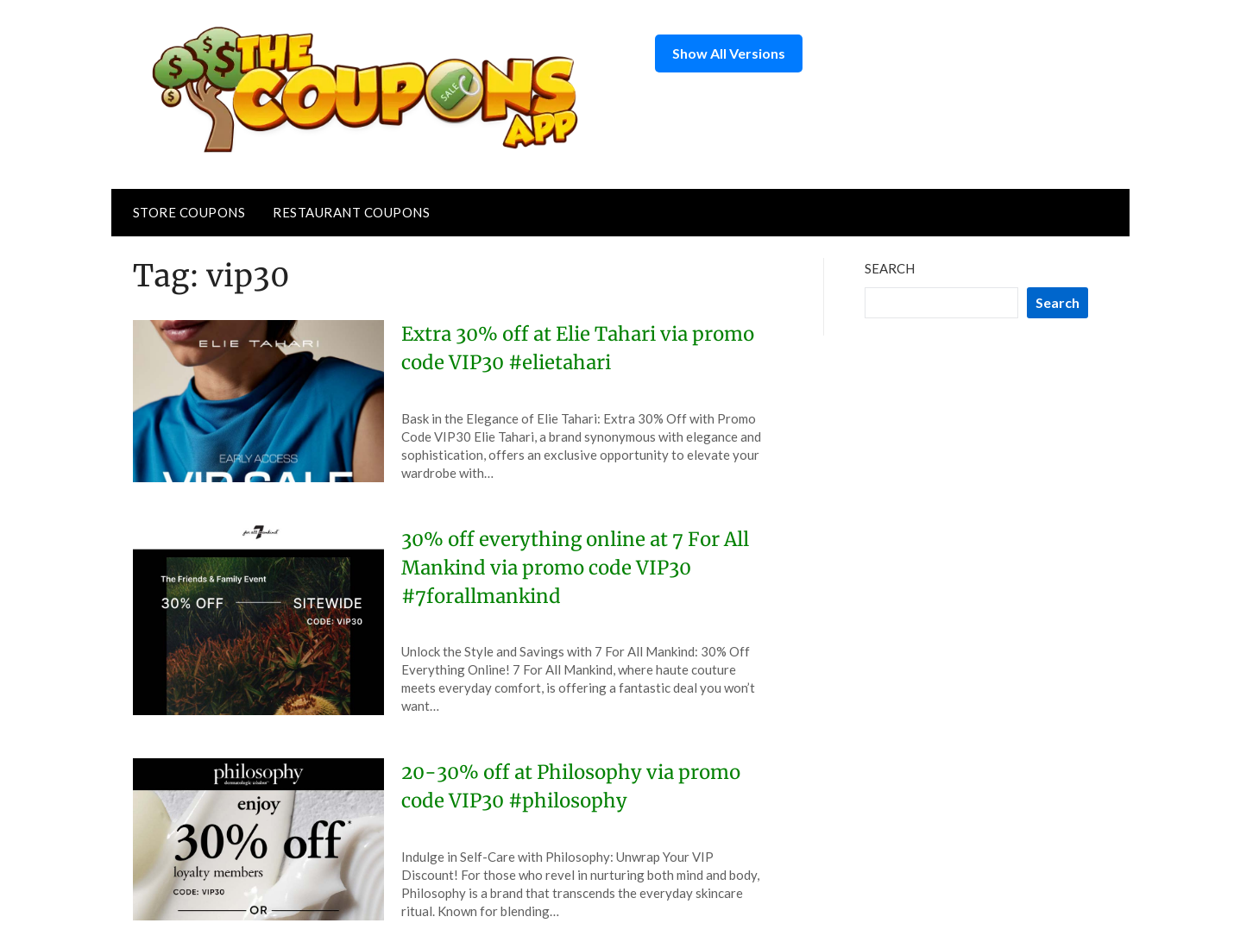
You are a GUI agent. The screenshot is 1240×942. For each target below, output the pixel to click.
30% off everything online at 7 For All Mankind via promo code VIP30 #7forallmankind (575, 567)
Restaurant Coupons (351, 212)
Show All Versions (728, 53)
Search (890, 268)
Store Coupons (189, 212)
